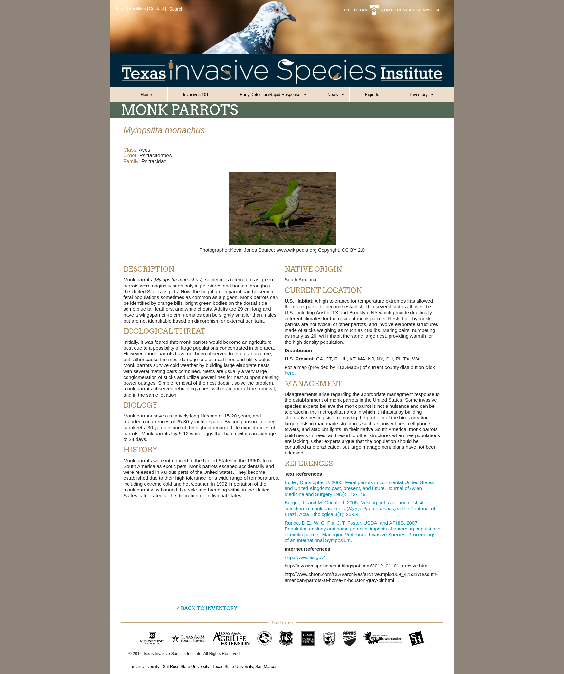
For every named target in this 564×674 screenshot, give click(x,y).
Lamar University (143, 666)
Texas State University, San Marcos (244, 666)
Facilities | (138, 8)
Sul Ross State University (186, 666)
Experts (372, 94)
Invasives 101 (196, 94)
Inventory (419, 94)
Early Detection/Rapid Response (270, 94)
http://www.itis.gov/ (305, 557)
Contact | (157, 8)
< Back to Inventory (207, 608)
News (332, 94)
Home (146, 94)
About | (121, 8)
